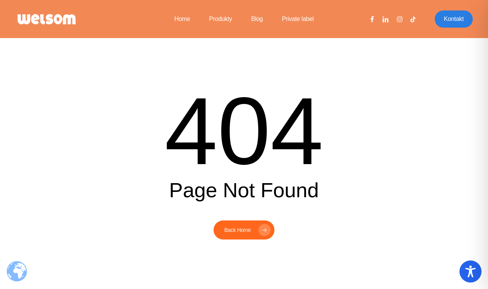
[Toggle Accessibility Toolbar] (470, 271)
